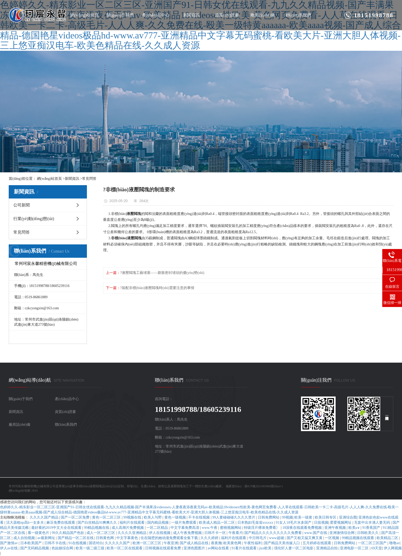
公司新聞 (21, 205)
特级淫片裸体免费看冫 (262, 528)
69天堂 (376, 548)
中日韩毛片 (258, 538)
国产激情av (9, 543)
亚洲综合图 (348, 517)
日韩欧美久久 (368, 533)
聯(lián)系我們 (298, 15)
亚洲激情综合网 (342, 533)
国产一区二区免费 (76, 517)
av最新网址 (46, 538)
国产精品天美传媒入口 (282, 543)
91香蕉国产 (371, 528)
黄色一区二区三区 (107, 517)
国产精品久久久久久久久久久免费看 (273, 533)
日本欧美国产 (31, 543)
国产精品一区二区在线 (76, 538)
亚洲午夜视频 (335, 528)
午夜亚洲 (171, 543)
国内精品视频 (158, 522)
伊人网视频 (393, 548)
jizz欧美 (266, 548)
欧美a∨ (354, 528)
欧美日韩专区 (326, 517)
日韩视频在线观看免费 (163, 548)
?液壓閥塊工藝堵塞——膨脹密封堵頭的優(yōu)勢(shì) (162, 273)
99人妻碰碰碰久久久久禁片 (234, 517)
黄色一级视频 (175, 517)
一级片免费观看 (184, 522)
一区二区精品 (157, 528)
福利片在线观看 (132, 522)
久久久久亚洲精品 (132, 533)
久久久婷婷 (209, 538)
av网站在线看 (219, 548)
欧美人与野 (153, 517)
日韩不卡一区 (215, 533)
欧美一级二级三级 (90, 548)
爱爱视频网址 (341, 522)
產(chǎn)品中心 (155, 15)
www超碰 (277, 538)
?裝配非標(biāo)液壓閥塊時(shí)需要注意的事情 (157, 288)
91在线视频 (77, 543)
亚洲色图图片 (195, 548)
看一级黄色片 (39, 533)
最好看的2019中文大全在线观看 (57, 528)
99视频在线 (132, 517)
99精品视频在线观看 (358, 538)
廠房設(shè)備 (262, 15)
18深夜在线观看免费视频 (302, 528)
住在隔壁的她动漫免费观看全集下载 (169, 538)
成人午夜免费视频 (188, 533)
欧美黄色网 (232, 543)
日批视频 (321, 522)
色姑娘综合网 (63, 548)
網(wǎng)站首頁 (84, 15)
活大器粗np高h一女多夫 (25, 522)
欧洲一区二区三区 (147, 543)
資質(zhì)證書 (227, 15)
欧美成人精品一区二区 (217, 522)
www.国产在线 (316, 533)
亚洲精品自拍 (327, 548)
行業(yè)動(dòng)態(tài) (33, 218)
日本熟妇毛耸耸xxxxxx (255, 522)
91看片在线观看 (245, 548)
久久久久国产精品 (44, 517)
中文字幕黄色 (127, 538)
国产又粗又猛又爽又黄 (305, 538)
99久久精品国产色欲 (68, 533)
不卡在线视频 (199, 517)
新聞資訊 (191, 15)
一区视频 (332, 538)
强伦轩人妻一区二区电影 (294, 548)
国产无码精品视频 (35, 548)
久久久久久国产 (118, 543)
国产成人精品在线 (194, 543)
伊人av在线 (9, 548)
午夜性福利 (253, 543)
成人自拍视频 (24, 538)
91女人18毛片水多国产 (294, 522)
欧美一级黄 (303, 517)
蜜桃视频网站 (231, 528)
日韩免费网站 (269, 517)
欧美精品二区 (388, 538)
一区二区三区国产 (373, 543)
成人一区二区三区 (101, 533)
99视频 (287, 517)
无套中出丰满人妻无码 (372, 522)
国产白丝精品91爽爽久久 (97, 522)
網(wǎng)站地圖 (19, 490)
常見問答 (89, 179)
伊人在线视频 (160, 533)
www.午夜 (210, 528)
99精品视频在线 (97, 528)
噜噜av (394, 543)
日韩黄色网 (105, 538)
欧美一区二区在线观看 (125, 548)
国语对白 (96, 543)
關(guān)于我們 (120, 15)
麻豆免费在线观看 (61, 522)
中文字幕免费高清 (185, 528)
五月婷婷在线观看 (317, 543)
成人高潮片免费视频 (128, 528)
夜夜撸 (216, 543)
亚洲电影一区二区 (355, 548)
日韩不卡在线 (55, 543)
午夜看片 (235, 533)
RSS (35, 490)
